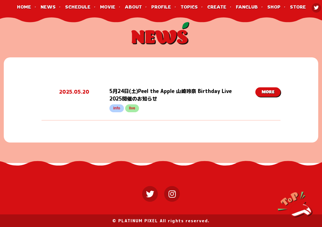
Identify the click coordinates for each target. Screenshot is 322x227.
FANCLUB (247, 6)
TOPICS (189, 6)
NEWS (48, 6)
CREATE (216, 6)
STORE (298, 6)
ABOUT (133, 6)
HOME (24, 6)
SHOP (273, 6)
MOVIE (107, 6)
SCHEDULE (78, 6)
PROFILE (161, 6)
